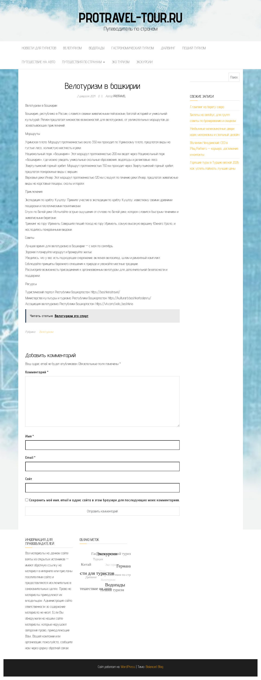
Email (30, 457)
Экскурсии (144, 62)
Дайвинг (168, 48)
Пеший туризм (194, 48)
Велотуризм (72, 48)
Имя (29, 436)
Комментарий (36, 372)
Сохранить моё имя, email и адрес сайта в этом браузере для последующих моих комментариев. (104, 500)
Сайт (28, 479)
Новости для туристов (39, 48)
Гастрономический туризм (132, 48)
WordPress (128, 666)
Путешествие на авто (38, 62)
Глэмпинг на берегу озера (207, 107)
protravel (119, 96)
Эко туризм (120, 62)
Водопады (96, 48)
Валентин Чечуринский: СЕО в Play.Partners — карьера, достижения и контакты (214, 148)
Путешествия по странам (83, 62)
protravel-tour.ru (130, 17)
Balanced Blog (154, 666)
